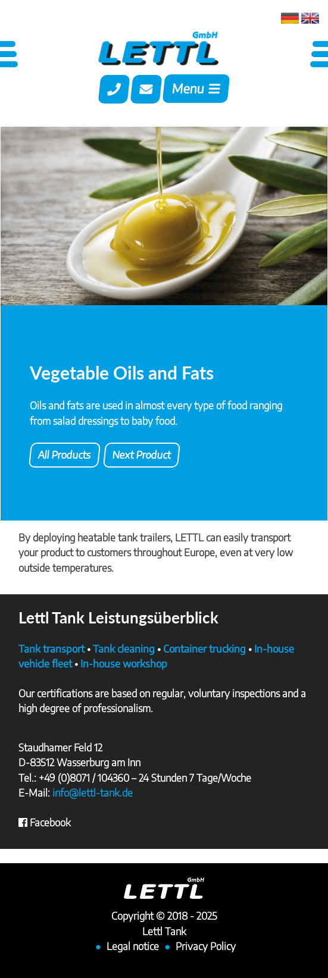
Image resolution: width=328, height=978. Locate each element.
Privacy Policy (206, 945)
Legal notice (133, 945)
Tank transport (51, 648)
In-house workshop (123, 663)
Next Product (141, 454)
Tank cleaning (124, 648)
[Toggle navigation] (196, 90)
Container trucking (204, 648)
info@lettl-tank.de (92, 792)
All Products (65, 454)
